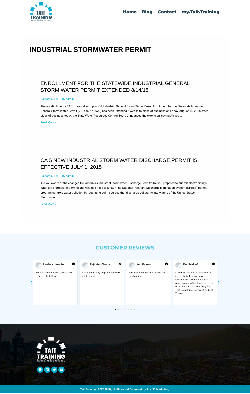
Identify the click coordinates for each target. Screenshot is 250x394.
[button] (31, 283)
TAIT (57, 99)
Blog (147, 11)
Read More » (48, 123)
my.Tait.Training (201, 11)
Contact (167, 11)
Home (130, 11)
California (46, 99)
